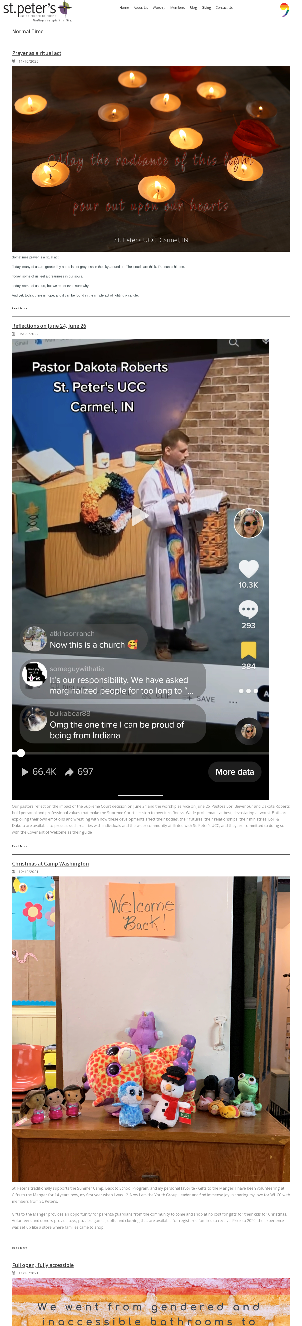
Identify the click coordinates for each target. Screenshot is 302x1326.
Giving (206, 7)
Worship (159, 7)
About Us (141, 7)
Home (124, 7)
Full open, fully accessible (43, 1265)
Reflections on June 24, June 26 (49, 325)
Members (177, 7)
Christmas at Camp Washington (50, 863)
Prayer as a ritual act (36, 53)
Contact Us (224, 7)
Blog (193, 7)
